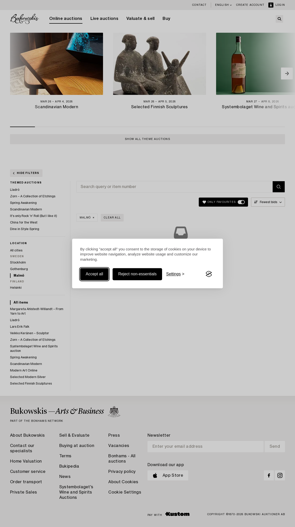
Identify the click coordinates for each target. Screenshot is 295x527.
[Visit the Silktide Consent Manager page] (209, 274)
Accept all (94, 274)
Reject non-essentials (137, 274)
